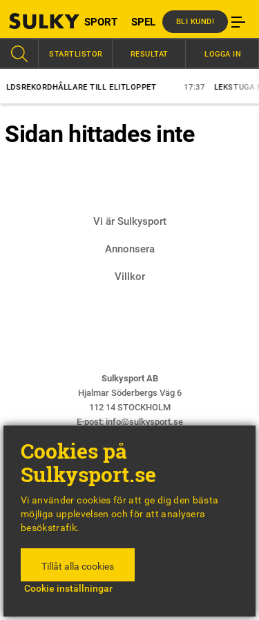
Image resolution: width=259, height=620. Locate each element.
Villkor (130, 276)
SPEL (143, 22)
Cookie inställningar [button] (68, 588)
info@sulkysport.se (144, 422)
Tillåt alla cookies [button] (77, 566)
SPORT (100, 22)
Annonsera (130, 249)
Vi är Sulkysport (129, 221)
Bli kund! (195, 21)
